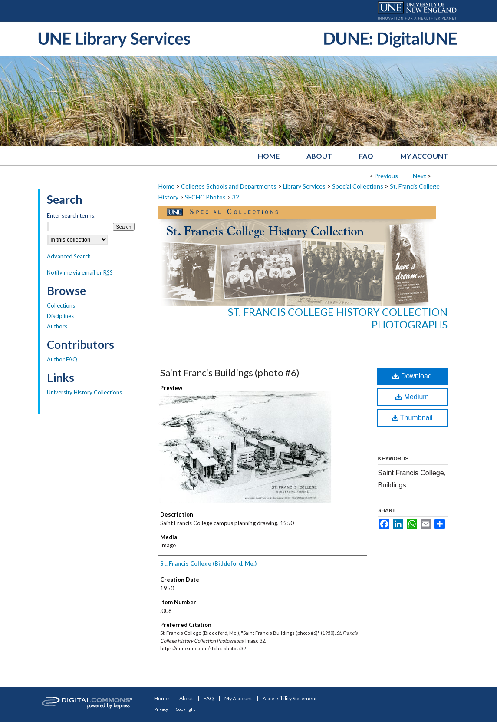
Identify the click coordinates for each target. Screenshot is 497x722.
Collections (61, 305)
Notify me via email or (80, 272)
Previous (386, 175)
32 (235, 197)
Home (166, 186)
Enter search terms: (71, 215)
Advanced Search (69, 256)
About (186, 698)
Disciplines (60, 315)
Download (412, 376)
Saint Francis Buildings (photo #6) (230, 372)
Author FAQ (62, 359)
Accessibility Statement (290, 698)
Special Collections (357, 186)
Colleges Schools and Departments (228, 186)
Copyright (185, 709)
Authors (57, 326)
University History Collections (84, 392)
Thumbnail (412, 417)
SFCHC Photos (205, 197)
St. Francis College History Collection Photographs (338, 318)
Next (419, 175)
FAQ (209, 698)
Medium (411, 397)
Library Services (304, 186)
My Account (238, 698)
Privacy (161, 709)
